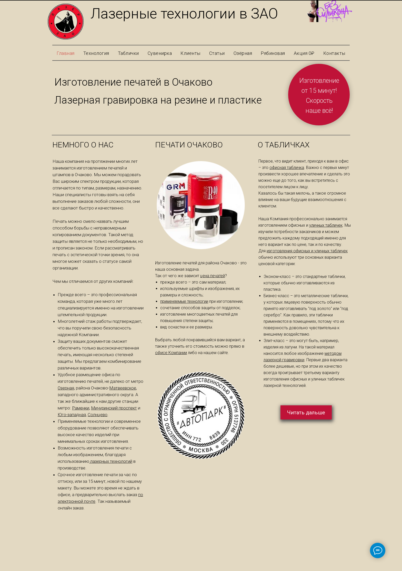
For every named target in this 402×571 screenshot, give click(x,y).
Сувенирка (160, 53)
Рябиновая (273, 53)
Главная (66, 53)
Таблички (128, 53)
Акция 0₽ (304, 53)
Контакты (334, 53)
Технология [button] (96, 53)
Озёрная (243, 53)
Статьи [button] (217, 53)
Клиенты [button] (190, 53)
